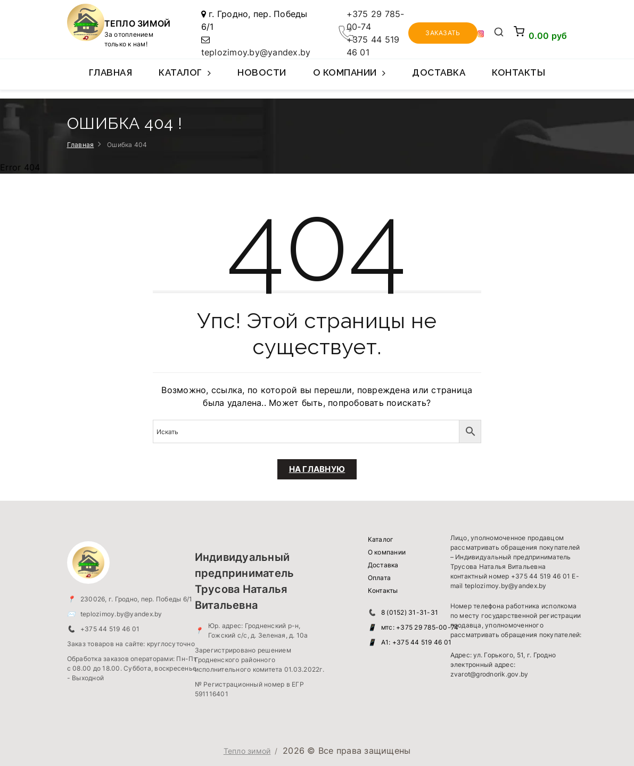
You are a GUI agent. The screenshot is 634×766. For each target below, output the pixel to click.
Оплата (379, 578)
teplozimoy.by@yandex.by (256, 52)
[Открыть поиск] (498, 33)
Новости (261, 72)
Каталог (185, 78)
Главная (111, 72)
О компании (349, 78)
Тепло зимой (247, 750)
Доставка (438, 72)
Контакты (518, 72)
